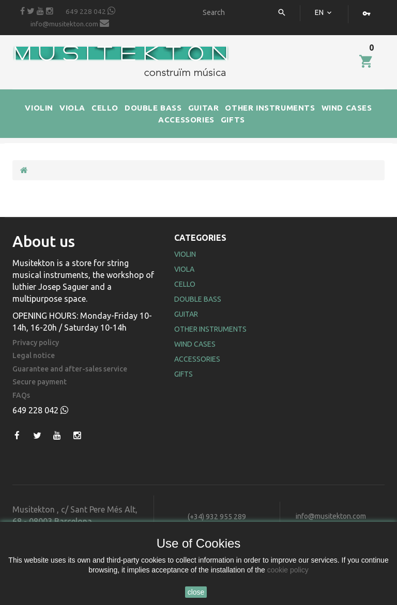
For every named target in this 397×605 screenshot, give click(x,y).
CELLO (104, 107)
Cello (184, 284)
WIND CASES (347, 107)
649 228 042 (90, 10)
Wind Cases (195, 344)
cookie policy (288, 570)
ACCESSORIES (186, 119)
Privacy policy (35, 343)
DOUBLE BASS (153, 107)
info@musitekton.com (69, 23)
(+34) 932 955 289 (217, 517)
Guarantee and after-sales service (69, 369)
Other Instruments (210, 329)
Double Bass (197, 299)
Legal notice (33, 356)
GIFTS (233, 119)
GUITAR (203, 107)
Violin (185, 254)
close (196, 592)
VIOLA (72, 107)
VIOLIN (39, 107)
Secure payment (39, 382)
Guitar (186, 314)
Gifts (183, 374)
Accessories (197, 359)
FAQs (21, 395)
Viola (184, 269)
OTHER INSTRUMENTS (270, 107)
